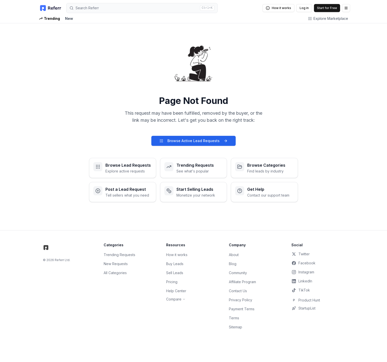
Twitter (300, 254)
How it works (278, 8)
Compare (175, 299)
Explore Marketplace (328, 18)
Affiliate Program (242, 282)
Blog (232, 264)
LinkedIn (301, 281)
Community (238, 273)
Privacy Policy (240, 300)
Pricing (171, 282)
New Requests (116, 264)
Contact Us (238, 291)
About (234, 255)
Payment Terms (241, 309)
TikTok (300, 290)
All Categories (115, 273)
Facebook (303, 263)
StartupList (303, 308)
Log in (304, 8)
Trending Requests (119, 255)
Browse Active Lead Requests (193, 141)
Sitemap (235, 327)
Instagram (302, 272)
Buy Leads (174, 264)
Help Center (176, 291)
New (69, 18)
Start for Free (327, 8)
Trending (49, 18)
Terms (234, 318)
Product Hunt (305, 300)
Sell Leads (174, 273)
